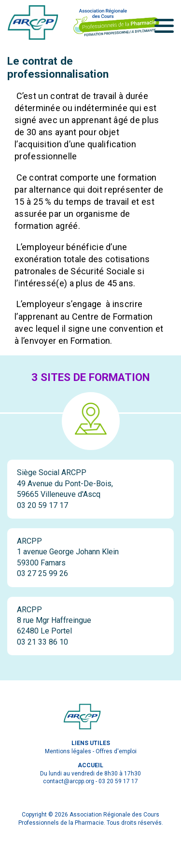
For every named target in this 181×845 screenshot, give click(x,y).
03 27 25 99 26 (42, 573)
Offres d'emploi (116, 751)
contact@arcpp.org (68, 781)
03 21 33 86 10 (42, 642)
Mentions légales (68, 751)
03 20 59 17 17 (42, 505)
